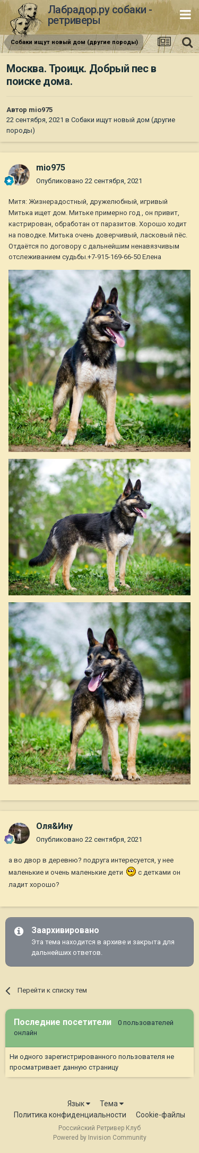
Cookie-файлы (160, 1115)
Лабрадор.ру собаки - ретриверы (100, 15)
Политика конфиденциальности (70, 1115)
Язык (78, 1103)
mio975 (41, 110)
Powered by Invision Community (99, 1137)
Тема (112, 1103)
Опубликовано (89, 181)
